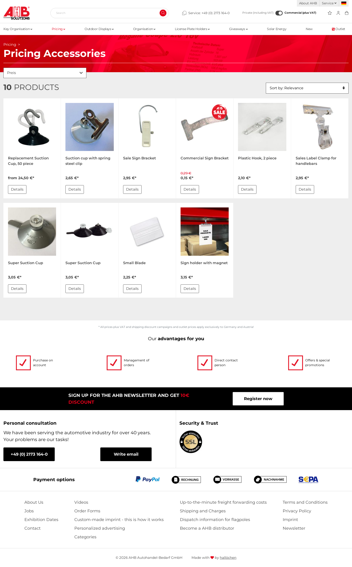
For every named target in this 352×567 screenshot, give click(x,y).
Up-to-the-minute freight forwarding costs (223, 502)
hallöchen (228, 557)
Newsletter (294, 528)
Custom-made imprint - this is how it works (119, 519)
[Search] (108, 13)
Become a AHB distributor (207, 528)
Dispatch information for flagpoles (215, 519)
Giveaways (238, 29)
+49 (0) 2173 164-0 (216, 13)
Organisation (144, 29)
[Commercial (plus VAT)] (279, 13)
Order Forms (87, 510)
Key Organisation (17, 29)
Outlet (338, 29)
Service (329, 3)
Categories (85, 536)
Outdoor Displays (99, 29)
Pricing (58, 29)
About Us (33, 502)
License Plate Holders (192, 29)
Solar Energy (276, 29)
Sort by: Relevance (307, 88)
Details (17, 189)
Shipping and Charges (203, 510)
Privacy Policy (297, 510)
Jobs (29, 510)
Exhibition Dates (41, 519)
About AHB (308, 3)
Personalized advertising (99, 528)
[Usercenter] (338, 13)
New (309, 29)
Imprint (290, 519)
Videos (81, 502)
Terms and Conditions (305, 502)
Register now (258, 398)
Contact (32, 528)
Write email (126, 454)
